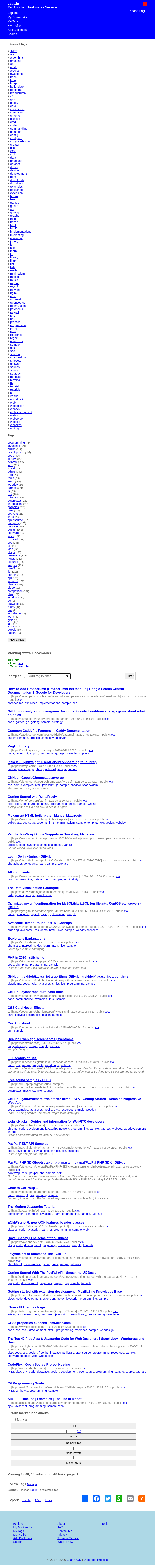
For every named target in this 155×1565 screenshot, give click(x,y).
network (15, 289)
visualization (18, 399)
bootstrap (16, 89)
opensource (17, 302)
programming (18, 325)
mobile (14, 276)
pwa (13, 331)
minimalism (17, 273)
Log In (34, 1489)
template (15, 376)
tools (11, 478)
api (12, 64)
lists (12, 267)
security (13, 581)
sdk (12, 347)
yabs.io (13, 3)
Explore (13, 13)
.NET (13, 51)
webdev (15, 409)
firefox (14, 196)
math (13, 270)
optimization (18, 305)
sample (15, 344)
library (14, 257)
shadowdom (18, 357)
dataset (15, 164)
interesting (17, 235)
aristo (13, 67)
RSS (48, 1500)
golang (14, 212)
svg (10, 623)
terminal (15, 380)
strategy (15, 373)
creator (14, 144)
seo (12, 351)
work (11, 616)
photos (12, 584)
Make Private (74, 1452)
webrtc (14, 415)
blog (13, 80)
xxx (21, 663)
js (11, 244)
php (12, 315)
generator (14, 555)
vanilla (14, 396)
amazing (15, 60)
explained (16, 189)
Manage (32, 1484)
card (13, 106)
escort (12, 632)
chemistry (16, 112)
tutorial (14, 386)
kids (13, 247)
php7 (13, 318)
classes (15, 118)
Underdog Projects (96, 1559)
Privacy (62, 1534)
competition (15, 591)
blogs (13, 83)
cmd (13, 122)
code (13, 125)
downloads (17, 180)
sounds (15, 367)
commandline (19, 128)
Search (12, 34)
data (13, 157)
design (14, 170)
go (12, 209)
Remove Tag (73, 1442)
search (12, 574)
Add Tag (74, 1436)
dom (13, 177)
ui (11, 392)
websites (16, 425)
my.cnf (14, 283)
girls (10, 620)
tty (11, 383)
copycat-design (20, 141)
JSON (26, 1500)
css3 (13, 151)
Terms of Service (68, 1538)
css (12, 147)
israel (11, 468)
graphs (14, 215)
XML (38, 1500)
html (13, 225)
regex (14, 338)
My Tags (13, 21)
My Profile (14, 25)
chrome (15, 115)
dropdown (16, 183)
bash (13, 77)
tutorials (15, 389)
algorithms (17, 57)
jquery (14, 241)
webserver (17, 418)
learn (13, 251)
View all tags (16, 639)
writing (14, 428)
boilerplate (17, 86)
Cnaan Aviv (74, 1559)
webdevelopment (21, 412)
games (14, 202)
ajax (13, 54)
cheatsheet (17, 109)
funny (11, 607)
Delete (74, 1426)
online (11, 449)
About (61, 1523)
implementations (20, 231)
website (15, 421)
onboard (15, 299)
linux (13, 260)
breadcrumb (18, 93)
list (12, 264)
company (13, 523)
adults (11, 471)
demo (14, 167)
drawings (13, 603)
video (11, 587)
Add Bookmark (17, 29)
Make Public (73, 1462)
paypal (14, 312)
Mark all (20, 1419)
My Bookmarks (17, 17)
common (15, 131)
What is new (65, 1541)
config (14, 135)
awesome (16, 73)
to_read (13, 539)
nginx (13, 293)
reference (16, 334)
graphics (13, 507)
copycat (13, 513)
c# (11, 96)
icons (11, 626)
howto (14, 222)
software (15, 363)
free (12, 199)
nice (13, 296)
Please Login (138, 11)
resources (16, 341)
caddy (14, 102)
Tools (105, 1523)
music (14, 280)
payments (16, 309)
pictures (13, 562)
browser (13, 526)
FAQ (60, 1527)
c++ (12, 99)
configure (16, 138)
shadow (15, 354)
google (12, 629)
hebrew (12, 462)
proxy (13, 328)
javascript (16, 238)
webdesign (17, 405)
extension (16, 193)
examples (16, 186)
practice (15, 322)
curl (12, 154)
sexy (11, 536)
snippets (15, 360)
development (18, 173)
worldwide (14, 613)
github (14, 206)
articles (15, 70)
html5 (13, 228)
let (11, 254)
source (14, 370)
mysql (14, 286)
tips (10, 610)
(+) (79, 1431)
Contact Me (64, 1531)
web (13, 402)
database (16, 160)
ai (9, 545)
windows (13, 597)
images (12, 565)
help (13, 218)
